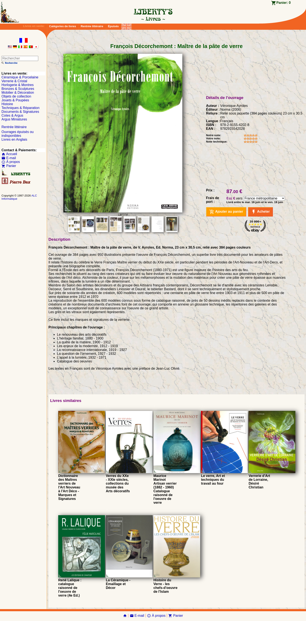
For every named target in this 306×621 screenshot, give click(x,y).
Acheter (260, 211)
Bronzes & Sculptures (17, 89)
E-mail (8, 158)
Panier (8, 166)
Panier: (283, 2)
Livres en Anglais (14, 139)
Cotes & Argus (12, 115)
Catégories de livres (62, 26)
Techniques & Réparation (20, 108)
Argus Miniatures (14, 119)
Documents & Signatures (20, 111)
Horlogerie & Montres (17, 85)
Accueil (9, 154)
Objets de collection (16, 96)
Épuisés (113, 26)
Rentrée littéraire (92, 26)
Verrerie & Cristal (14, 81)
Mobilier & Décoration (17, 92)
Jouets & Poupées (15, 100)
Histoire (7, 104)
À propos (10, 162)
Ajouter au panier (226, 211)
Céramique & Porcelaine (19, 77)
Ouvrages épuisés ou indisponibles (17, 133)
